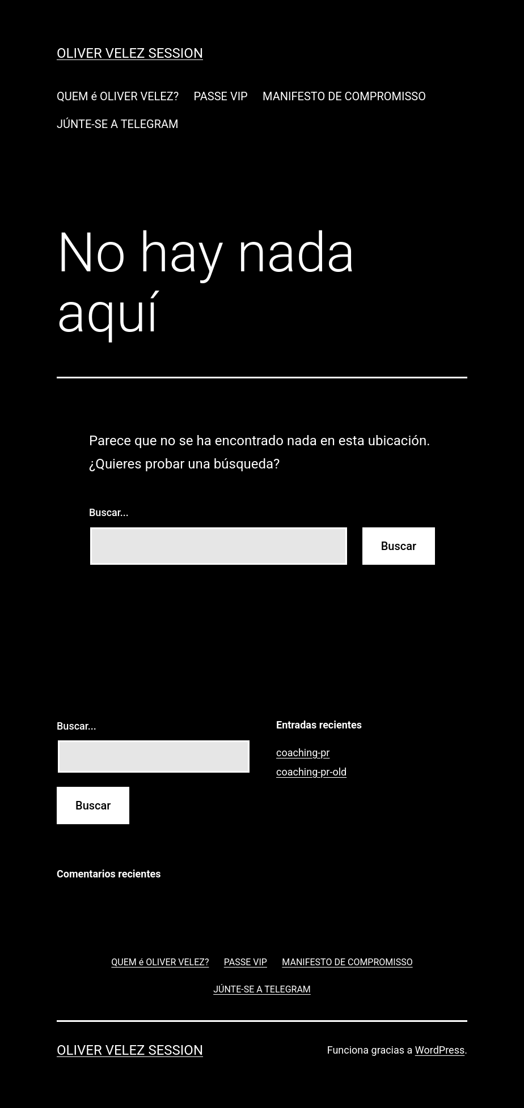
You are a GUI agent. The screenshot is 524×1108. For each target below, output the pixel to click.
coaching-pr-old (311, 772)
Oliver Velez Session (130, 53)
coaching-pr (302, 752)
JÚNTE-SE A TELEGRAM (118, 124)
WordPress (439, 1050)
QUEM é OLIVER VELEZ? (118, 96)
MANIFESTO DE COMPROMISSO (344, 96)
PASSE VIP (221, 96)
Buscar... (109, 512)
